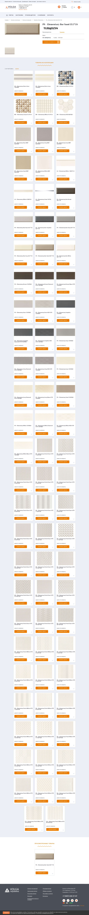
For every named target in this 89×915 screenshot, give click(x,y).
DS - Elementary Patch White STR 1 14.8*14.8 (23, 652)
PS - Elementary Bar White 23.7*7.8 (64, 257)
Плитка (9, 15)
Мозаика (29, 896)
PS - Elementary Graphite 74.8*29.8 (63, 313)
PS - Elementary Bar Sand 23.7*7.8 (54, 20)
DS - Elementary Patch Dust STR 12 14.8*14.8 (23, 568)
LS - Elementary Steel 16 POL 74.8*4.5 (43, 200)
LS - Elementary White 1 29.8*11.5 (65, 171)
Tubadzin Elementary (39, 20)
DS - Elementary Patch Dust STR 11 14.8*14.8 (65, 539)
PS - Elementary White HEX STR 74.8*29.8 (65, 426)
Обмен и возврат (32, 1)
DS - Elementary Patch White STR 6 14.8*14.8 (66, 681)
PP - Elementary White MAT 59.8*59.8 (43, 172)
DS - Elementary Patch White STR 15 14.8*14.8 (66, 766)
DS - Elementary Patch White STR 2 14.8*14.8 (45, 652)
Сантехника (19, 15)
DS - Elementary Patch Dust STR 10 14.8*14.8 (44, 539)
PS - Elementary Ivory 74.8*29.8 (65, 369)
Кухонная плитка (31, 893)
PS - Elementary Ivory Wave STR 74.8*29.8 (44, 398)
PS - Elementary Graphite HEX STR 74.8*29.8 (44, 341)
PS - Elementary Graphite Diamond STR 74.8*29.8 (21, 341)
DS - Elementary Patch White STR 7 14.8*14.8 (23, 709)
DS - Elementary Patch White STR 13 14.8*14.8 (23, 766)
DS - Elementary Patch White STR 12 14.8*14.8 (66, 737)
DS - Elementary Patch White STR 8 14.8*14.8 (45, 709)
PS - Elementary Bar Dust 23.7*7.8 (23, 227)
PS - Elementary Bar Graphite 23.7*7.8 (43, 228)
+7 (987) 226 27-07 (70, 896)
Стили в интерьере (17, 1)
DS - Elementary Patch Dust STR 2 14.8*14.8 (65, 454)
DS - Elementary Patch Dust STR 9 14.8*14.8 (23, 539)
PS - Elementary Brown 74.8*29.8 (22, 284)
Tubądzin (62, 32)
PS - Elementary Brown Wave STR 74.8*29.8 (66, 285)
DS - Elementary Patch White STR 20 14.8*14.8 (55, 822)
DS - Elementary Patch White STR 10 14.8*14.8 (23, 737)
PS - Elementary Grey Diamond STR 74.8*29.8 (22, 370)
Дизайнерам (25, 1)
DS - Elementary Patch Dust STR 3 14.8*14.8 (23, 483)
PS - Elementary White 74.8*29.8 (22, 425)
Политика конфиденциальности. (45, 913)
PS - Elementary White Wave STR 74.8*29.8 (23, 454)
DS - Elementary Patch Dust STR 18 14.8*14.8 (23, 624)
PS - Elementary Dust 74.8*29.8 (22, 312)
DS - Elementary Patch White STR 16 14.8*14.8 (23, 794)
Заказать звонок (23, 9)
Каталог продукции (15, 20)
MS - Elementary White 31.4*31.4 (44, 114)
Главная (6, 20)
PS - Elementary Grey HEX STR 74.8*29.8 (44, 370)
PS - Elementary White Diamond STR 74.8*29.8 (44, 426)
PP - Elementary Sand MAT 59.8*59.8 (21, 172)
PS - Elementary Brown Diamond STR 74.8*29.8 (44, 285)
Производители (30, 15)
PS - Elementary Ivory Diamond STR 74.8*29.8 (22, 398)
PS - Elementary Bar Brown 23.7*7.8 (64, 200)
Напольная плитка (32, 891)
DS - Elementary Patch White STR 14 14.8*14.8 (45, 766)
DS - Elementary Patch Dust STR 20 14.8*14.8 (65, 624)
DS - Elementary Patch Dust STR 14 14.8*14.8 (65, 568)
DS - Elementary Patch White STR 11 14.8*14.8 (45, 737)
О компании (41, 15)
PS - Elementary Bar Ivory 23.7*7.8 (23, 256)
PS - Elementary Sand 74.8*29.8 (65, 397)
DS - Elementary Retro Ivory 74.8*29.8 (43, 87)
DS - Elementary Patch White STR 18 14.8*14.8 (66, 794)
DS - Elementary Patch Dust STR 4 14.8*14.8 (44, 483)
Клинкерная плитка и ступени (33, 899)
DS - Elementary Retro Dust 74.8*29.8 (21, 87)
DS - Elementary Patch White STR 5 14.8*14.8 (45, 681)
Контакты (50, 15)
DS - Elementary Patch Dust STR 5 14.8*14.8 (65, 483)
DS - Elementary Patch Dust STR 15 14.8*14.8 (23, 596)
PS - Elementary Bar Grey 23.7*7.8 (66, 227)
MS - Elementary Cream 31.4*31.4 (23, 114)
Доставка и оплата (41, 1)
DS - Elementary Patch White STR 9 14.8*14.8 (66, 709)
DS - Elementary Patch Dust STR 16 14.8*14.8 (44, 596)
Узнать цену (21, 94)
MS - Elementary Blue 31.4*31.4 (65, 86)
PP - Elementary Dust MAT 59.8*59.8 (21, 143)
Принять (6, 912)
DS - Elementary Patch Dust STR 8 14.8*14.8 (65, 511)
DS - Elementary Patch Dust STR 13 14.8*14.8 (44, 568)
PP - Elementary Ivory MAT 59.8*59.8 (64, 143)
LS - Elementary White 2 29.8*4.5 (22, 199)
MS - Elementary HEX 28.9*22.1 (65, 114)
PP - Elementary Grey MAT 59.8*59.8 (43, 143)
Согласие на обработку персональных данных (22, 913)
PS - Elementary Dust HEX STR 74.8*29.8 (44, 313)
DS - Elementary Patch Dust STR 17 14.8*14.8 (65, 596)
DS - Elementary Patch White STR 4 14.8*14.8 (23, 681)
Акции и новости (8, 1)
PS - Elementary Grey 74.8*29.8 (65, 340)
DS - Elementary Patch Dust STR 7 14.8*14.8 (44, 511)
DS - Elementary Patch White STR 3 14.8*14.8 (66, 652)
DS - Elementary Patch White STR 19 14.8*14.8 (34, 822)
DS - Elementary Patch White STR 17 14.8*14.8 (45, 794)
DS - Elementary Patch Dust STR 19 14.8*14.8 (44, 624)
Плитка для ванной (26, 20)
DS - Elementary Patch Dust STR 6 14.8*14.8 (23, 511)
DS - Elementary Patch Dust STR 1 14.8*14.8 (44, 454)
